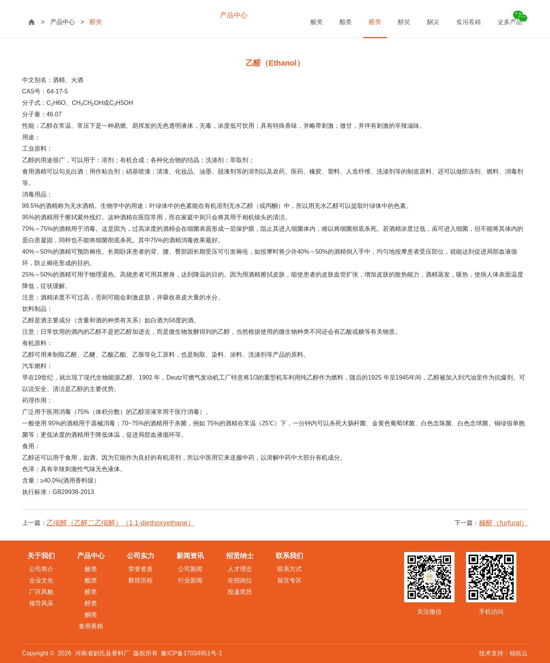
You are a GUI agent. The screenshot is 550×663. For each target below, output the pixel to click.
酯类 (91, 580)
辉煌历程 (140, 580)
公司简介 (41, 569)
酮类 (91, 615)
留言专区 (289, 580)
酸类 (91, 569)
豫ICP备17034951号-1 (191, 653)
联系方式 (289, 569)
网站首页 (160, 15)
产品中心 (233, 15)
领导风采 (41, 603)
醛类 (91, 592)
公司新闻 (190, 569)
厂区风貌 (41, 592)
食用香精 (91, 626)
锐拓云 (519, 653)
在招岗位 (240, 580)
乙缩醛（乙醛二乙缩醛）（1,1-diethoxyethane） (120, 523)
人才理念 (240, 569)
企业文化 (41, 580)
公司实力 (270, 15)
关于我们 (197, 15)
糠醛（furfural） (503, 523)
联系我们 (380, 15)
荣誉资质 (140, 569)
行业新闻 (190, 580)
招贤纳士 (344, 15)
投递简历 (240, 592)
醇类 (91, 603)
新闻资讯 (307, 15)
